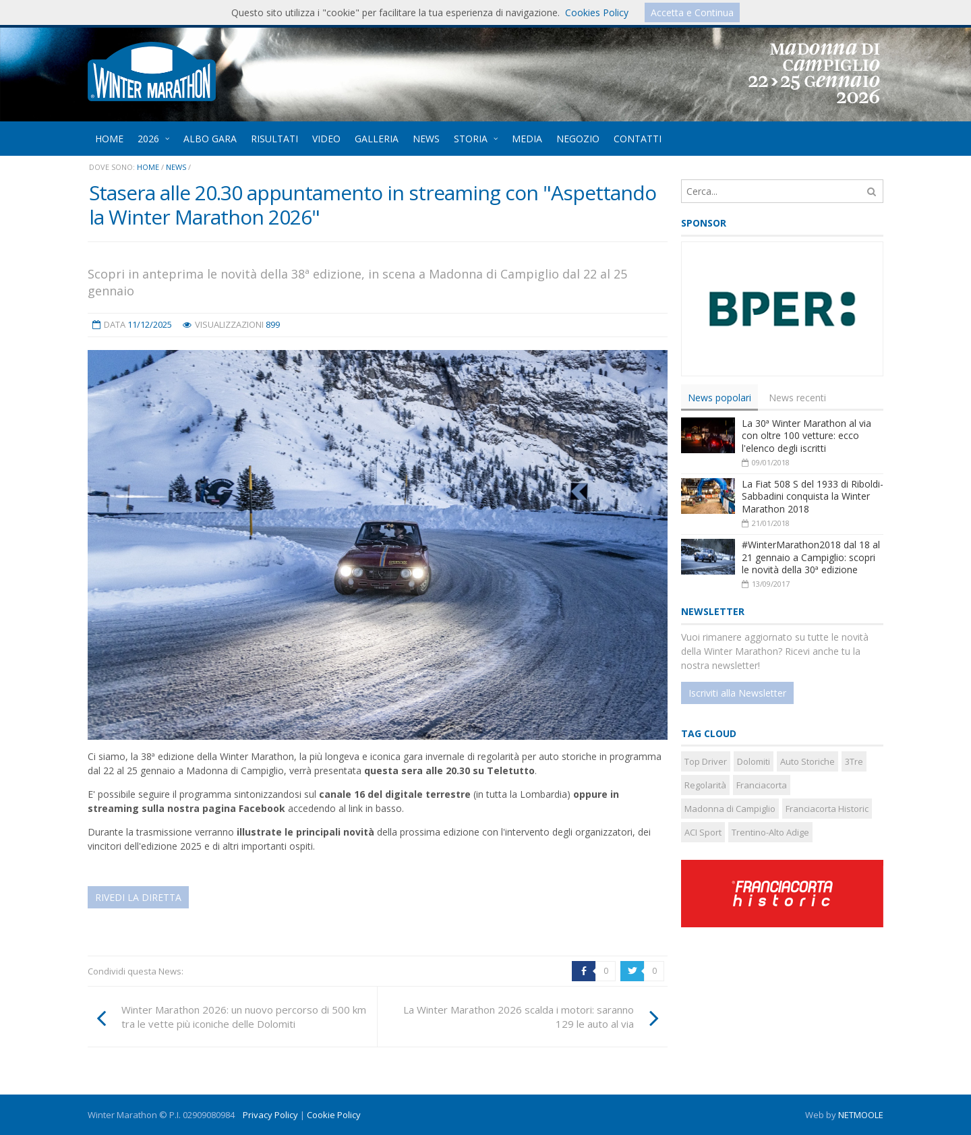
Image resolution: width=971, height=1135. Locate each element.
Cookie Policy (334, 1115)
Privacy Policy (270, 1115)
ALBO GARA (210, 138)
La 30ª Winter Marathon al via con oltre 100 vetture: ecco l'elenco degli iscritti (806, 436)
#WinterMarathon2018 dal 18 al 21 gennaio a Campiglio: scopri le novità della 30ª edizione (811, 557)
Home (148, 167)
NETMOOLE (860, 1115)
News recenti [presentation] (797, 397)
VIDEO (326, 138)
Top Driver (705, 761)
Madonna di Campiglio (729, 809)
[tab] (719, 397)
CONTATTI (637, 138)
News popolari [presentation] (719, 397)
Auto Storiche (807, 761)
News (176, 167)
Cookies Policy (596, 12)
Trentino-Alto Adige (770, 832)
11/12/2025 (149, 324)
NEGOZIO (577, 138)
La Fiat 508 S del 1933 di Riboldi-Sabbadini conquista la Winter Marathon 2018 (812, 496)
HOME (109, 138)
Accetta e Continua (692, 12)
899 (273, 324)
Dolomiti (753, 761)
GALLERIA (377, 138)
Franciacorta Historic (827, 809)
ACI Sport (703, 832)
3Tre (854, 761)
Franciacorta (761, 785)
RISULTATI (274, 138)
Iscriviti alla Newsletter (737, 693)
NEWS (426, 138)
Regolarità (705, 785)
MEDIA (527, 138)
